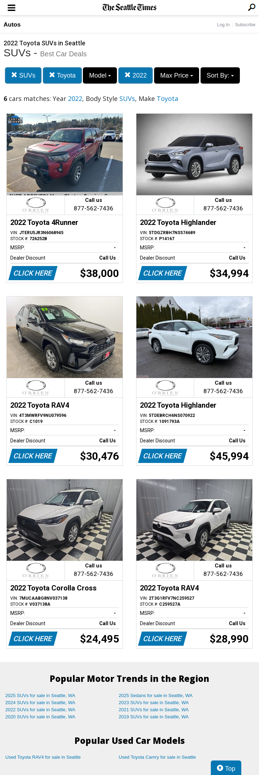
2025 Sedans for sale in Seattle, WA (155, 695)
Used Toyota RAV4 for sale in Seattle (43, 757)
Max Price (176, 75)
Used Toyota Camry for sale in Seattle (157, 757)
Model (100, 75)
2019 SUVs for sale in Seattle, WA (154, 716)
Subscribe (245, 24)
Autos (12, 24)
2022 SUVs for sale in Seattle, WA (40, 709)
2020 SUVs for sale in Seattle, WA (40, 716)
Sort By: (220, 75)
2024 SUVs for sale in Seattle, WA (40, 702)
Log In (223, 24)
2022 (135, 75)
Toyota (62, 75)
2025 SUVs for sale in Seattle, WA (40, 695)
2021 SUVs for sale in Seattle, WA (154, 709)
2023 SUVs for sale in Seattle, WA (154, 702)
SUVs (23, 75)
